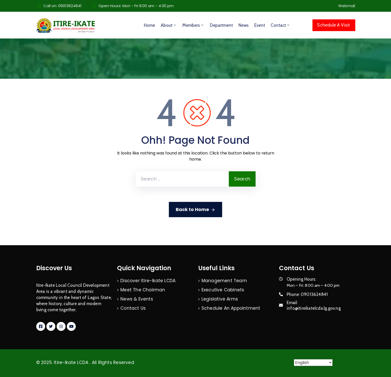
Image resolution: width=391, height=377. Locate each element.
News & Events (136, 299)
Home (149, 25)
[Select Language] (313, 362)
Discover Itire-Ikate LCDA (147, 281)
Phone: (307, 294)
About (169, 25)
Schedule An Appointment (230, 308)
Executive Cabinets (222, 290)
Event (259, 25)
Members (193, 25)
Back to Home (195, 209)
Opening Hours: (301, 279)
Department (221, 25)
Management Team (224, 281)
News (243, 25)
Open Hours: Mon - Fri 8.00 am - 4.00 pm (136, 5)
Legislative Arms (219, 299)
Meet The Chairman (142, 290)
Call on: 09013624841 (62, 5)
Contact (280, 25)
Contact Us (133, 308)
